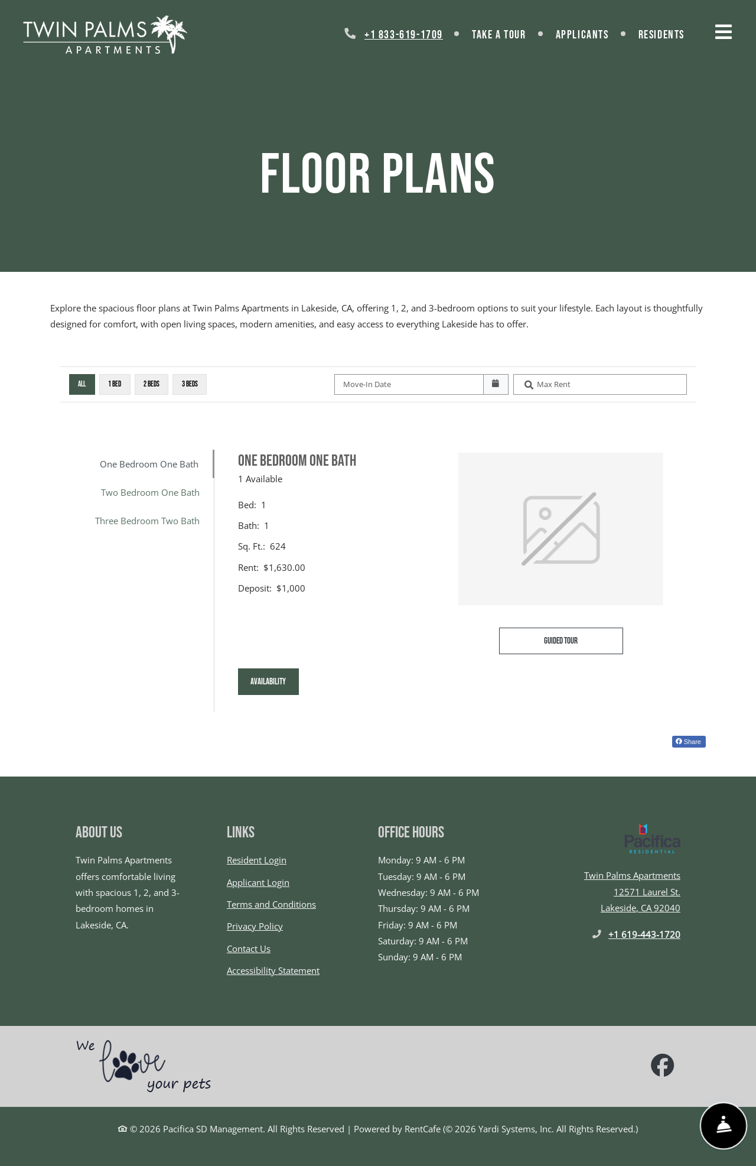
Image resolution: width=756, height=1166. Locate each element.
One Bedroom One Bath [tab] (149, 464)
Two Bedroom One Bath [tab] (150, 492)
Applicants (590, 33)
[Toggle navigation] (723, 32)
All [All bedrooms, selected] (82, 384)
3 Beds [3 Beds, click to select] (190, 384)
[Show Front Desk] (724, 1126)
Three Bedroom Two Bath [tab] (147, 521)
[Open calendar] (496, 384)
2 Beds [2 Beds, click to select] (151, 384)
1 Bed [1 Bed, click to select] (114, 384)
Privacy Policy (255, 926)
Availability (274, 680)
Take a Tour (499, 35)
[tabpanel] (466, 580)
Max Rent (554, 384)
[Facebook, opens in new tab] (662, 1066)
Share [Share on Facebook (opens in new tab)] (688, 741)
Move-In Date (367, 384)
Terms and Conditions (271, 904)
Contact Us (249, 948)
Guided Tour (583, 639)
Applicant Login (258, 882)
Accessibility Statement (273, 970)
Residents (668, 33)
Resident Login (256, 860)
